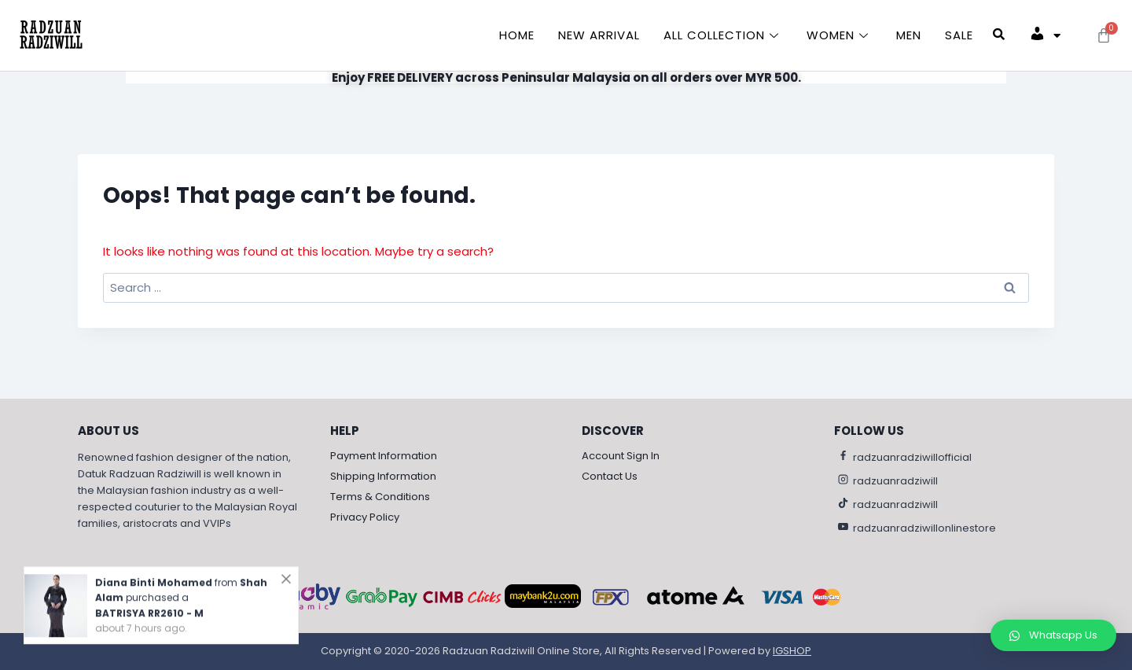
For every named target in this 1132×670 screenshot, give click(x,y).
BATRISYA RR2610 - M (149, 611)
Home (517, 35)
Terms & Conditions (380, 496)
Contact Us (610, 476)
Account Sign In (621, 455)
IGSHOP (792, 650)
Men (908, 35)
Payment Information (383, 455)
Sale (959, 35)
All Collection (723, 35)
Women (840, 35)
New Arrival (599, 35)
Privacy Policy (364, 517)
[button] (1053, 635)
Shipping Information (383, 476)
